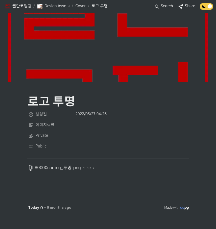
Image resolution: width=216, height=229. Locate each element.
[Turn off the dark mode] (206, 8)
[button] (18, 6)
